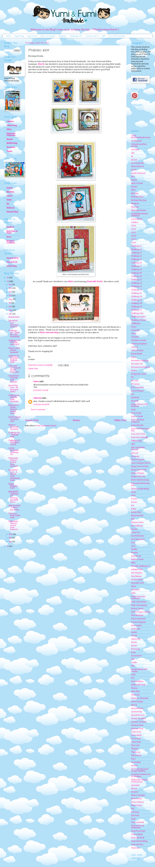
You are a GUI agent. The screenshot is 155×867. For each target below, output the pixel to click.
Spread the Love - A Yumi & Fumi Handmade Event (14, 475)
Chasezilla (135, 330)
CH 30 (133, 243)
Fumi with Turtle (94, 281)
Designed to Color (138, 374)
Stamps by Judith (138, 718)
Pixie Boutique (137, 615)
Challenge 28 (136, 303)
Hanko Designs (137, 473)
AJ (132, 156)
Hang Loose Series (139, 470)
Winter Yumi (136, 805)
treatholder (136, 762)
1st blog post (136, 141)
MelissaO (10, 208)
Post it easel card (138, 619)
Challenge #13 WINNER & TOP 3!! (14, 442)
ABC (133, 153)
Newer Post (32, 420)
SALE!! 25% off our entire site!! (14, 419)
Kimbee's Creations (11, 242)
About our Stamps (47, 36)
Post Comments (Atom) (46, 426)
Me (8, 204)
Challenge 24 (136, 290)
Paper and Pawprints (11, 134)
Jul (10, 303)
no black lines (137, 580)
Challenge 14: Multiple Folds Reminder (13, 398)
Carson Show (136, 219)
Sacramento (136, 656)
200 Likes (135, 150)
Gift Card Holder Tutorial (138, 448)
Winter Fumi (136, 799)
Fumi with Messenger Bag (140, 430)
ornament (135, 590)
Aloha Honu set (137, 166)
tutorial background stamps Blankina (139, 770)
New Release (136, 576)
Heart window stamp (140, 480)
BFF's (133, 190)
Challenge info (137, 313)
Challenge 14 (136, 256)
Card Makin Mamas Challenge (139, 215)
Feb (10, 538)
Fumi (133, 410)
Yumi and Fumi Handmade (137, 827)
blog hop (135, 207)
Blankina (10, 192)
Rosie (133, 652)
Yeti (132, 809)
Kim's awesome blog (49, 332)
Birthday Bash (137, 197)
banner (134, 187)
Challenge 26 (136, 297)
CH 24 (133, 226)
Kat (132, 505)
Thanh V (134, 749)
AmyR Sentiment (138, 173)
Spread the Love (138, 715)
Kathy (9, 200)
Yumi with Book (137, 838)
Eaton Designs (137, 391)
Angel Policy (19, 36)
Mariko (134, 549)
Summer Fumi (137, 725)
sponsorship (136, 712)
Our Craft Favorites (117, 36)
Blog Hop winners (138, 210)
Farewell (134, 401)
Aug (10, 299)
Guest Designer (137, 460)
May (11, 310)
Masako (134, 553)
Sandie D (10, 227)
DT (132, 377)
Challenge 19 (136, 273)
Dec (10, 285)
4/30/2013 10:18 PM (41, 405)
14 (8, 278)
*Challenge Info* (76, 36)
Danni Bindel (136, 354)
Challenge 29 (136, 307)
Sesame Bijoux (137, 681)
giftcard (134, 453)
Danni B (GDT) (13, 258)
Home (8, 36)
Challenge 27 (136, 300)
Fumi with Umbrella (139, 437)
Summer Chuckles (138, 722)
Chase (133, 327)
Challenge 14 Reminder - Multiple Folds (14, 359)
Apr (10, 314)
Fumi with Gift (137, 425)
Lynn (133, 546)
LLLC (133, 543)
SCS (132, 678)
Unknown (37, 398)
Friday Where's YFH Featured (139, 405)
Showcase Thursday (139, 698)
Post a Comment (38, 410)
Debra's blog (12, 125)
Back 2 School (137, 183)
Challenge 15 (136, 259)
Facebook (135, 398)
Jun (10, 307)
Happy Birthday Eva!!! (13, 486)
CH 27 (133, 233)
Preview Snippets (138, 622)
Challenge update (138, 317)
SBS (132, 666)
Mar (11, 534)
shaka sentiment (138, 685)
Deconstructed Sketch (140, 367)
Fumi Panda (136, 413)
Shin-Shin (135, 691)
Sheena (134, 688)
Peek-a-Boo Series (138, 602)
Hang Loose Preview (139, 466)
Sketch (134, 705)
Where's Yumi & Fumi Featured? (14, 350)
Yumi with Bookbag (139, 841)
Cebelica (10, 121)
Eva (132, 394)
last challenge (137, 526)
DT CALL (134, 381)
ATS (132, 177)
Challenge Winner (138, 320)
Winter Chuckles (138, 795)
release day (136, 639)
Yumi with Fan (137, 844)
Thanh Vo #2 (12, 262)
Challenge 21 (136, 280)
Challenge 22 (136, 283)
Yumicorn (135, 848)
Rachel (134, 636)
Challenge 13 (136, 253)
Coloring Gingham (139, 344)
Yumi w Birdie (137, 834)
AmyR (133, 170)
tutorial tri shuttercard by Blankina (140, 775)
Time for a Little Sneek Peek (14, 515)
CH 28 (133, 236)
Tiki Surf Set (136, 755)
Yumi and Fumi (137, 822)
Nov (10, 288)
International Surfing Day (140, 484)
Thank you (135, 752)
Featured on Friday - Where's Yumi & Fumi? (13, 409)
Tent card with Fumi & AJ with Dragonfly (14, 369)
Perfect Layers (137, 609)
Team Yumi (136, 742)
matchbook (136, 556)
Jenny (133, 492)
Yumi (133, 819)
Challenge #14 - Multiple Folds (14, 435)
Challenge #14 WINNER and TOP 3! (14, 342)
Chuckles (135, 337)
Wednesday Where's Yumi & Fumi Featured (13, 462)
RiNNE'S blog (12, 143)
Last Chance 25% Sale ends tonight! (13, 379)
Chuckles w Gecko (138, 340)
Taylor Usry (136, 732)
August (134, 180)
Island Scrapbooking (140, 489)
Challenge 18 (136, 270)
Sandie (134, 662)
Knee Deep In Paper (12, 232)
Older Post (120, 420)
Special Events (137, 708)
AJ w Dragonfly (137, 163)
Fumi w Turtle (137, 416)
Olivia (9, 129)
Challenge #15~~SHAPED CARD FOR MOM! (14, 334)
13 (8, 281)
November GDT (137, 583)
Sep (10, 295)
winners (134, 792)
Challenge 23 (136, 286)
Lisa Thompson (138, 539)
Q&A (103, 36)
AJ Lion (134, 160)
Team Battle (136, 735)
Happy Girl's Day (138, 476)
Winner (134, 789)
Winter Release (137, 802)
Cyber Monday (137, 350)
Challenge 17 (136, 266)
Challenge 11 (136, 246)
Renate (134, 642)
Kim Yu (41, 64)
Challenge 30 (136, 310)
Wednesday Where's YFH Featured (139, 781)
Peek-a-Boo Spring (139, 605)
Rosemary (11, 147)
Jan (10, 542)
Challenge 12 (136, 249)
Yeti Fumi (135, 812)
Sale (133, 659)
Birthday (135, 193)
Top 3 (133, 759)
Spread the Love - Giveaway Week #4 (13, 324)
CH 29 (133, 239)
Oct (10, 292)
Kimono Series (137, 522)
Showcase (135, 695)
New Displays (137, 573)
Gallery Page (136, 441)
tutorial (134, 766)
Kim (36, 369)
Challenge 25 (136, 293)
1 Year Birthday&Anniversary (140, 136)
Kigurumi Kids (137, 516)
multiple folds (137, 569)
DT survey (135, 384)
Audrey (10, 188)
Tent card (135, 745)
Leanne (134, 529)
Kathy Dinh (136, 512)
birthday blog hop (138, 200)
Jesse (133, 495)
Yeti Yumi (135, 816)
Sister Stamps (137, 702)
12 (8, 546)
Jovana (134, 499)
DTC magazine (137, 387)
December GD (137, 364)
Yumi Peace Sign (138, 831)
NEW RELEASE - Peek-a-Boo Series (14, 508)
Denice (36, 381)
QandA (134, 632)
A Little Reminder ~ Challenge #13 (14, 451)
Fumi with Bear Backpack (137, 421)
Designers (62, 36)
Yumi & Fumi (32, 36)
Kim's (70, 281)
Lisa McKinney (137, 536)
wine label (135, 785)
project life (135, 629)
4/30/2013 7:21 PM (40, 390)
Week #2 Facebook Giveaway (13, 427)
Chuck (133, 334)
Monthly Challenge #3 (140, 566)
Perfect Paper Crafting (140, 612)
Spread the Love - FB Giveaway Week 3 (13, 388)
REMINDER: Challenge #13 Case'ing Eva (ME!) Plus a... (13, 497)
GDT (133, 444)
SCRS (133, 675)
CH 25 (133, 229)
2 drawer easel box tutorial (139, 145)
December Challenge (140, 361)
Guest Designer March (140, 463)
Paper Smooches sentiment (138, 597)
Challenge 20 (136, 276)
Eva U (9, 237)
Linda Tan (135, 532)
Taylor (9, 151)
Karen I (134, 502)
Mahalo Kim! (13, 317)
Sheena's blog (12, 212)
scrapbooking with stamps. (139, 670)
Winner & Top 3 (92, 36)
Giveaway (135, 456)
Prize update (136, 625)
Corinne (134, 347)
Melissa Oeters (137, 559)
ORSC (133, 593)
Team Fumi (136, 739)
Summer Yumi (137, 729)
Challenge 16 (136, 263)
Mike (133, 563)
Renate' (10, 139)
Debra (133, 357)
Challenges (136, 323)
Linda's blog (12, 266)
